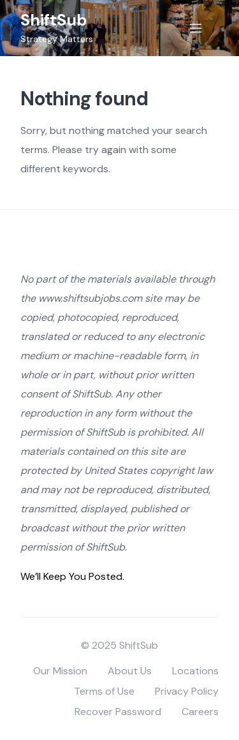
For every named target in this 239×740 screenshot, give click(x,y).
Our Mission (60, 670)
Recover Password (118, 711)
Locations (195, 670)
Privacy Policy (187, 691)
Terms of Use (104, 691)
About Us (130, 670)
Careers (200, 711)
